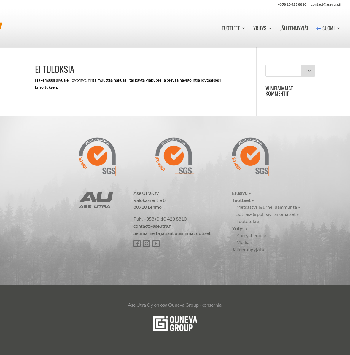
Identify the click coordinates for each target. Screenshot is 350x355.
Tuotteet (231, 29)
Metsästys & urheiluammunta (266, 207)
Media (242, 242)
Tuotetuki (245, 221)
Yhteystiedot (249, 235)
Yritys (259, 29)
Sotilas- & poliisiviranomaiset (265, 214)
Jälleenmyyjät (294, 29)
